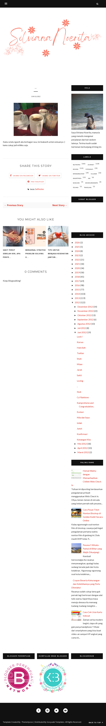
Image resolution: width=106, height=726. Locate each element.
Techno (75, 187)
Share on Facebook (23, 176)
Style (79, 358)
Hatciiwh (81, 347)
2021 (77, 264)
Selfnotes (39, 189)
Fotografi (89, 169)
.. (77, 386)
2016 (77, 285)
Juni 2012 (82, 332)
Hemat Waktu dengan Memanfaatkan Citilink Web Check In (86, 477)
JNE (89, 178)
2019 (77, 272)
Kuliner (94, 174)
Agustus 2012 (84, 323)
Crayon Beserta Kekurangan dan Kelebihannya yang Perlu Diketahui (85, 584)
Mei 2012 (82, 443)
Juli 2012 (81, 328)
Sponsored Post (78, 174)
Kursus (80, 342)
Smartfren (77, 178)
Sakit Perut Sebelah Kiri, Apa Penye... (11, 253)
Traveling (88, 187)
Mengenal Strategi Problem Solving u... (35, 253)
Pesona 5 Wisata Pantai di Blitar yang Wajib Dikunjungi (92, 548)
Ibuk (79, 391)
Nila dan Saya (83, 417)
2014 (77, 293)
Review (75, 169)
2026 (77, 242)
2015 (77, 289)
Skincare (76, 183)
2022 (77, 259)
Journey (91, 164)
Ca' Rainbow (83, 397)
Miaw (79, 364)
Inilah (79, 423)
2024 (77, 251)
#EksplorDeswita (91, 183)
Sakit (79, 375)
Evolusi (80, 412)
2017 (77, 281)
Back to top (96, 722)
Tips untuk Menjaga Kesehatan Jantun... (58, 253)
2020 (77, 268)
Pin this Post (37, 182)
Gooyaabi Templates (55, 722)
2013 (77, 298)
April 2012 (82, 448)
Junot (79, 428)
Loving (80, 380)
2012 (77, 302)
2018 (77, 276)
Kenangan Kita (84, 439)
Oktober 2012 (84, 315)
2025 (77, 246)
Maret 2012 (83, 452)
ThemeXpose (27, 722)
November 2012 (85, 311)
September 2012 (85, 319)
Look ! (80, 336)
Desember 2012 (85, 306)
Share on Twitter (51, 176)
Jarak (79, 369)
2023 (77, 255)
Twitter (80, 353)
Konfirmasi (82, 434)
